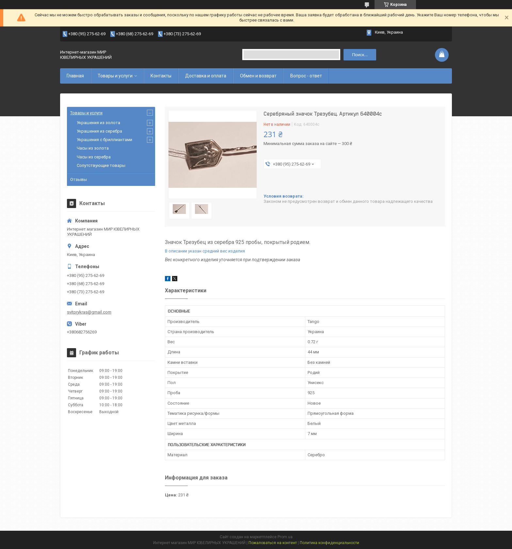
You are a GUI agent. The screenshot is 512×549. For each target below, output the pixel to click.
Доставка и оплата (205, 75)
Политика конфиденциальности (329, 543)
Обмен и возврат (258, 75)
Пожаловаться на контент (272, 543)
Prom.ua (285, 537)
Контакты (161, 75)
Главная (75, 75)
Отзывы (78, 179)
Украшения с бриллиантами (104, 139)
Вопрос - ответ (306, 75)
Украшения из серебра (99, 131)
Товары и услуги (115, 75)
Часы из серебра (94, 156)
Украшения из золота (98, 122)
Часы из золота (93, 148)
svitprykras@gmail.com (89, 312)
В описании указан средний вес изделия (205, 251)
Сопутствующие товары (101, 165)
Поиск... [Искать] (360, 54)
